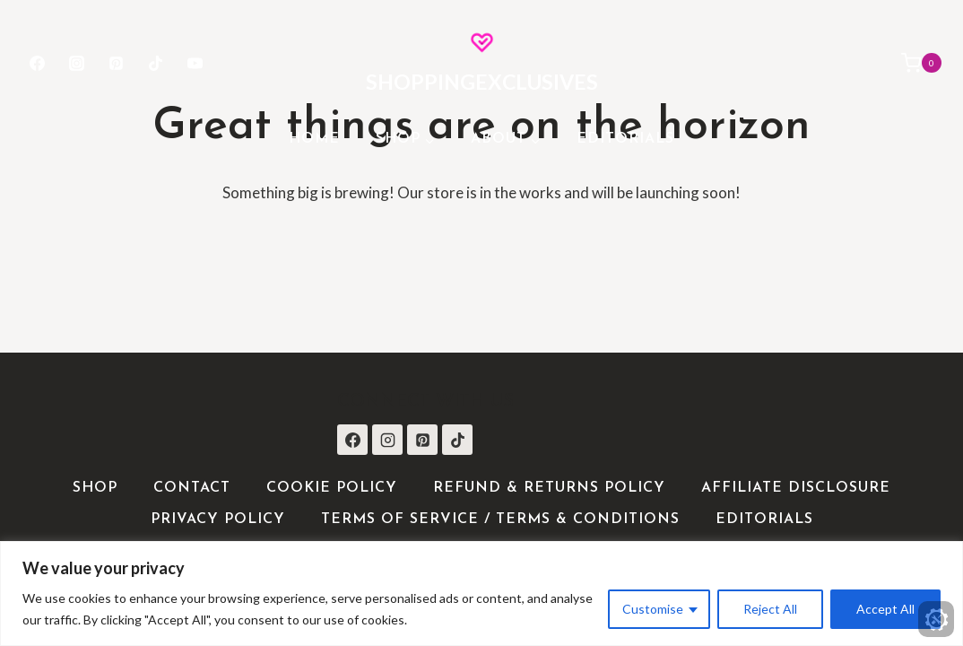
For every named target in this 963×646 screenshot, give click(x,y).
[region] (481, 593)
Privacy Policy (218, 519)
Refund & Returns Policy (549, 488)
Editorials (625, 139)
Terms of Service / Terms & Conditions (500, 519)
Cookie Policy (331, 488)
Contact (191, 488)
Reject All (770, 608)
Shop (95, 488)
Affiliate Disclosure (795, 488)
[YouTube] (195, 63)
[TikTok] (156, 63)
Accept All (885, 608)
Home (314, 139)
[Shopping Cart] (912, 63)
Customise (652, 608)
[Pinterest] (115, 63)
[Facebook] (37, 63)
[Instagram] (76, 63)
